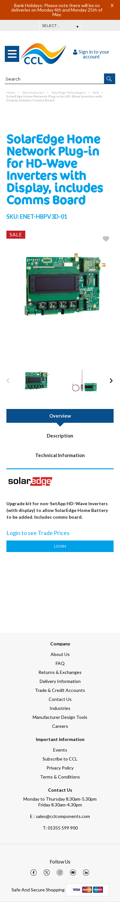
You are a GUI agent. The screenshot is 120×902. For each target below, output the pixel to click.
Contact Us (60, 699)
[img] (33, 872)
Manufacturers (33, 92)
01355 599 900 (60, 827)
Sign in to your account (91, 54)
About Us (60, 654)
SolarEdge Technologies (69, 92)
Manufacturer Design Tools (60, 717)
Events (60, 750)
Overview (60, 416)
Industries (60, 708)
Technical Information (60, 455)
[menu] (12, 54)
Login (60, 546)
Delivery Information (60, 681)
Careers (60, 726)
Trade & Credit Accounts (60, 690)
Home (10, 92)
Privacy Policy (60, 767)
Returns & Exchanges (60, 672)
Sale (96, 92)
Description (60, 435)
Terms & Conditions (60, 776)
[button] (109, 78)
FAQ (60, 663)
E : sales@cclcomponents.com (60, 816)
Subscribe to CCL (60, 759)
